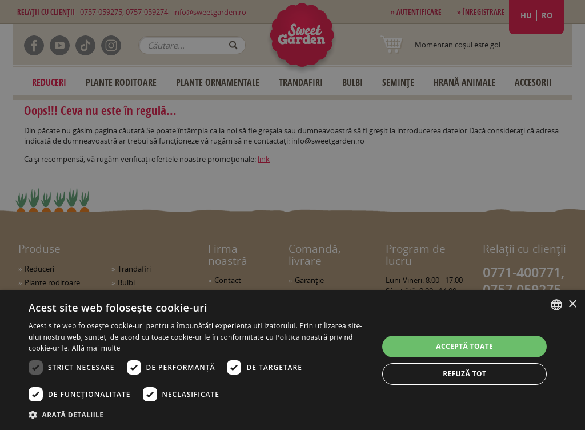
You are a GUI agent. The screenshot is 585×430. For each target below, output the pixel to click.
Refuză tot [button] (464, 374)
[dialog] (292, 360)
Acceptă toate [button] (464, 346)
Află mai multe (96, 348)
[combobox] (556, 304)
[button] (198, 414)
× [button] (572, 304)
